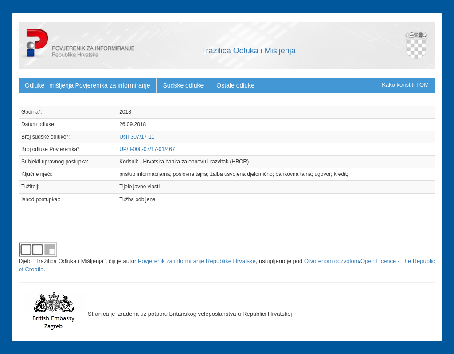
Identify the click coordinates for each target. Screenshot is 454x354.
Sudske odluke (183, 85)
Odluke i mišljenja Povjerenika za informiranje (87, 85)
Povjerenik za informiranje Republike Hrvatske (197, 261)
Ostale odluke (235, 85)
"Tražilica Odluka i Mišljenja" (69, 261)
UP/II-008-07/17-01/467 (147, 149)
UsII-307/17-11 (136, 137)
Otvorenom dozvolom (331, 261)
